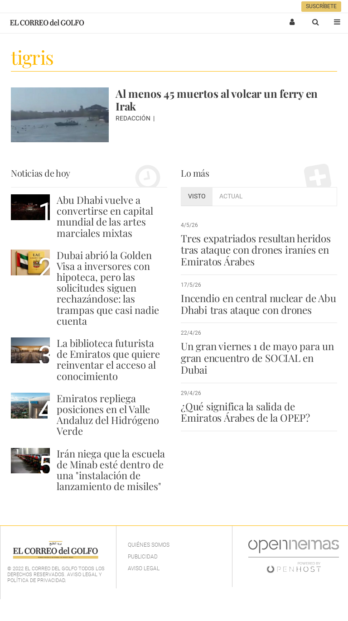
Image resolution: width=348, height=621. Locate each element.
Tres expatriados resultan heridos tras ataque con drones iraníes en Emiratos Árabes (256, 250)
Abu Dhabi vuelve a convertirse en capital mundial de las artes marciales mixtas (105, 216)
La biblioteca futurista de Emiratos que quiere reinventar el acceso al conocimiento (108, 359)
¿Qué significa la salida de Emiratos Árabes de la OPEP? (245, 412)
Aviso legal (144, 568)
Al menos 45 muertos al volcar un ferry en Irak (217, 99)
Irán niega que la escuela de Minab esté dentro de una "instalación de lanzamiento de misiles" (111, 470)
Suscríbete (321, 6)
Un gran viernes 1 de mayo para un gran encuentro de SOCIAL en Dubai (257, 357)
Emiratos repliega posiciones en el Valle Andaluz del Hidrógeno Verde (108, 414)
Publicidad (143, 557)
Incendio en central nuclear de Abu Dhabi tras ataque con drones (258, 304)
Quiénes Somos (148, 545)
